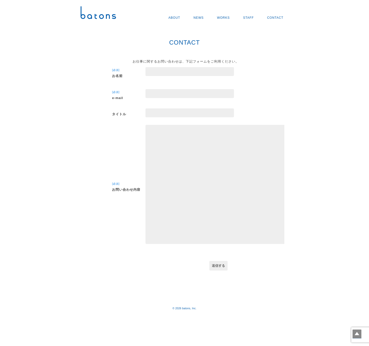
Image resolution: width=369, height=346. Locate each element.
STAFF (248, 18)
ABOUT (174, 18)
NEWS (199, 18)
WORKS (223, 18)
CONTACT (275, 18)
